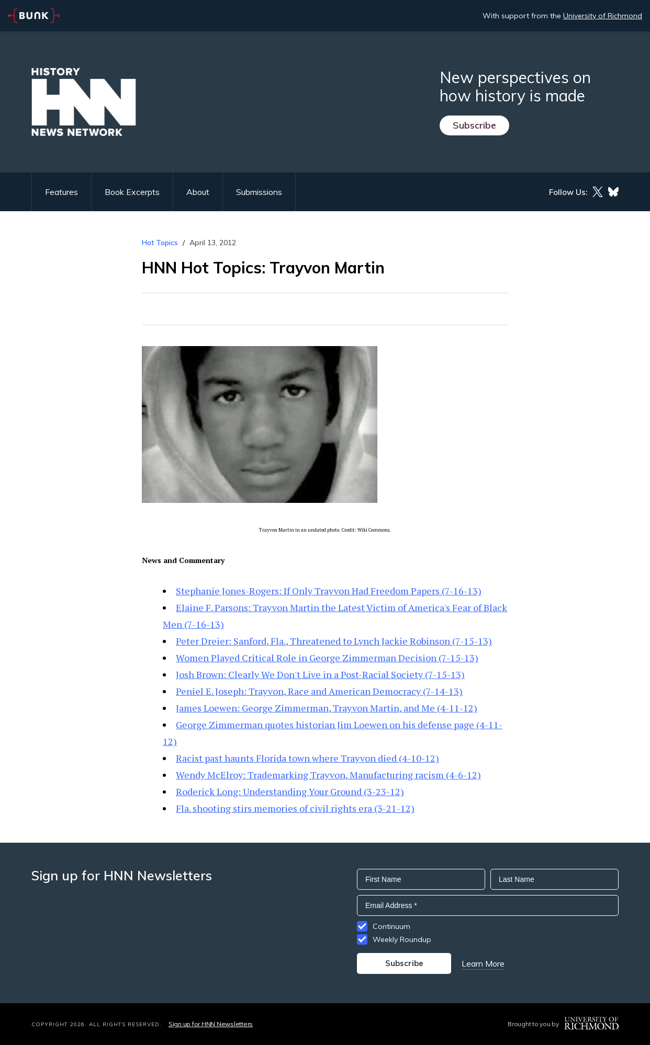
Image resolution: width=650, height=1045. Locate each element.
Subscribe (474, 125)
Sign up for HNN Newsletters (211, 1024)
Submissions (259, 192)
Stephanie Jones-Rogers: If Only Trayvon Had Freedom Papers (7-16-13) (328, 590)
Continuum (391, 926)
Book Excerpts (132, 192)
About (197, 192)
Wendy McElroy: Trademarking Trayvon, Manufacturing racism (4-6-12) (328, 774)
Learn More (483, 963)
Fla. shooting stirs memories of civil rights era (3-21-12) (295, 808)
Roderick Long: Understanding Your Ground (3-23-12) (290, 791)
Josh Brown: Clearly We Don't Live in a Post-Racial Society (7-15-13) (320, 674)
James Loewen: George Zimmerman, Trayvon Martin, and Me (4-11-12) (326, 708)
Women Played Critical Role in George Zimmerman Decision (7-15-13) (327, 657)
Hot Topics (160, 242)
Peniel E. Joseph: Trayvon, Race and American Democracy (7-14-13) (319, 691)
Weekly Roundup (402, 939)
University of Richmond (602, 15)
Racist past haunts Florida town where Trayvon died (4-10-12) (307, 758)
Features (61, 192)
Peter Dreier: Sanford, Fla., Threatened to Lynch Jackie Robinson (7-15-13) (334, 641)
